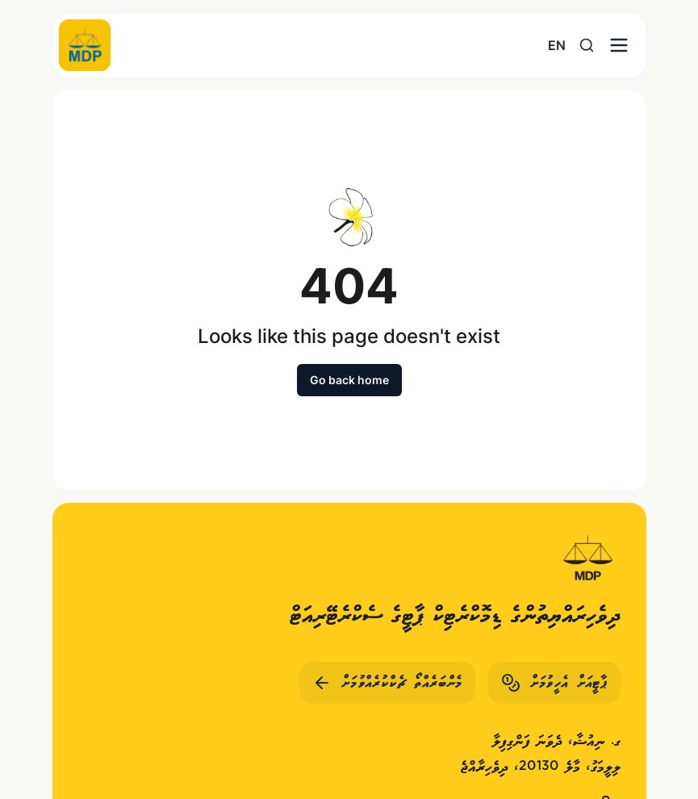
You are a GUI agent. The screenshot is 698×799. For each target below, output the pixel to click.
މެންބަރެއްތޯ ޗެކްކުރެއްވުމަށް (387, 683)
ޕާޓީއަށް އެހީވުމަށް (554, 683)
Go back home (349, 380)
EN (557, 45)
